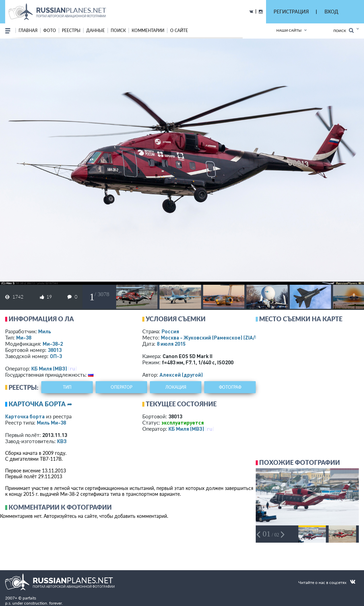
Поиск (343, 30)
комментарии (148, 30)
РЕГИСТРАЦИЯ (291, 11)
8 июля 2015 (171, 344)
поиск (118, 30)
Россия (170, 331)
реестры (71, 30)
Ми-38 (23, 337)
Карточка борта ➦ (40, 404)
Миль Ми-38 (51, 422)
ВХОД (331, 11)
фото (49, 30)
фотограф (230, 387)
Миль (44, 331)
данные (95, 30)
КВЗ (62, 441)
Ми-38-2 (53, 344)
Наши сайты (288, 30)
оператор (121, 387)
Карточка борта (25, 416)
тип (67, 387)
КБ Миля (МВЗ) (49, 368)
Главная (28, 30)
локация (175, 387)
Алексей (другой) (181, 375)
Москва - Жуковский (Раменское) (216, 337)
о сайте (179, 30)
